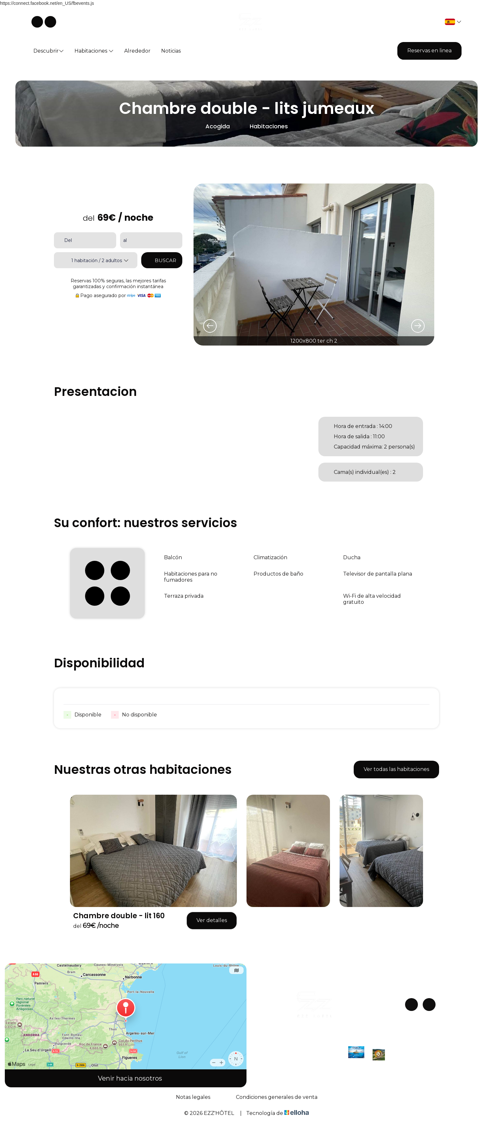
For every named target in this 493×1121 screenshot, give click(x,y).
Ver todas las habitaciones (396, 769)
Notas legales (193, 1097)
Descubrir (48, 51)
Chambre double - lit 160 (119, 916)
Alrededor (137, 51)
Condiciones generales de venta (276, 1097)
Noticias (171, 51)
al (125, 240)
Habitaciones (94, 51)
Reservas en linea (429, 50)
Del (68, 240)
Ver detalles (211, 920)
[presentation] (210, 326)
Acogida (217, 126)
